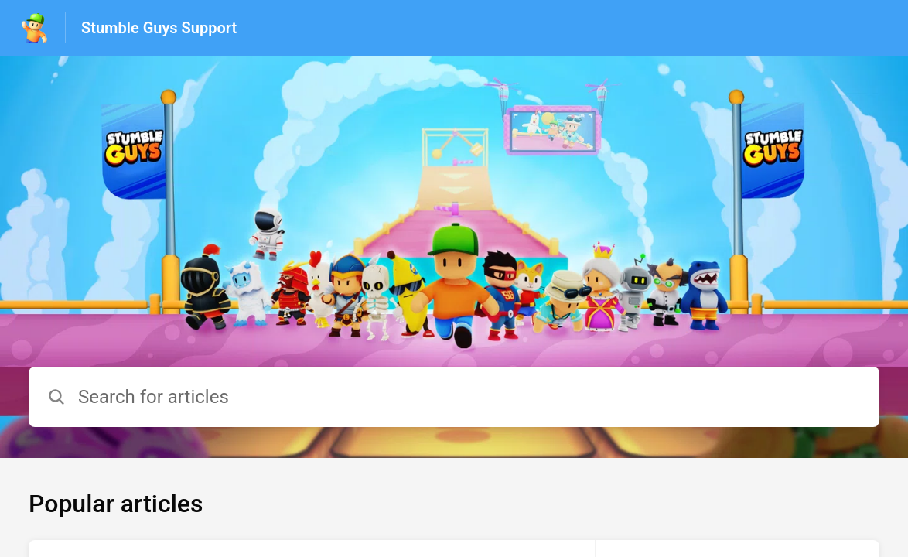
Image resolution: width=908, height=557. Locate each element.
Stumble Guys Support (159, 28)
